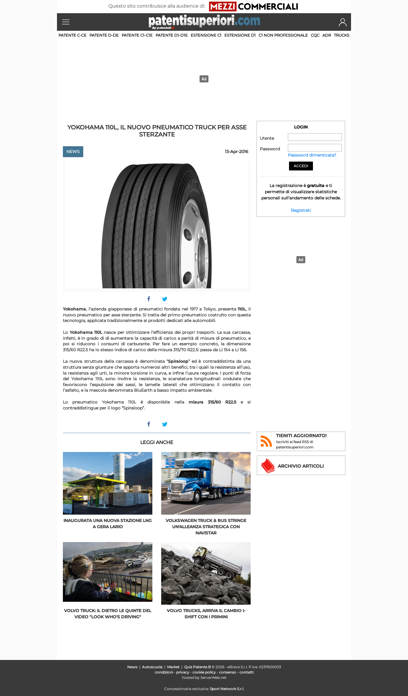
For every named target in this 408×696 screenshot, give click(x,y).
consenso (227, 672)
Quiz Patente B (197, 667)
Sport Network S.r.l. (227, 689)
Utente (267, 138)
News (73, 151)
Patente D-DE (104, 35)
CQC (315, 35)
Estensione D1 (240, 35)
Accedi (301, 166)
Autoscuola (152, 667)
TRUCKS (341, 35)
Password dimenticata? (312, 155)
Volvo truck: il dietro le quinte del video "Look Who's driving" (107, 613)
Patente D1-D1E (172, 35)
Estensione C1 (206, 35)
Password (270, 149)
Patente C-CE (72, 35)
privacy (182, 672)
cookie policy (204, 672)
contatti (246, 672)
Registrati (301, 210)
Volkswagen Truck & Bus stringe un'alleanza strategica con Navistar (206, 527)
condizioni (164, 672)
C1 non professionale (283, 35)
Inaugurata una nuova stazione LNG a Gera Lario (107, 523)
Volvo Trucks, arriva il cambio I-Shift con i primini (206, 613)
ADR (326, 35)
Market (173, 667)
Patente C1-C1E (137, 35)
